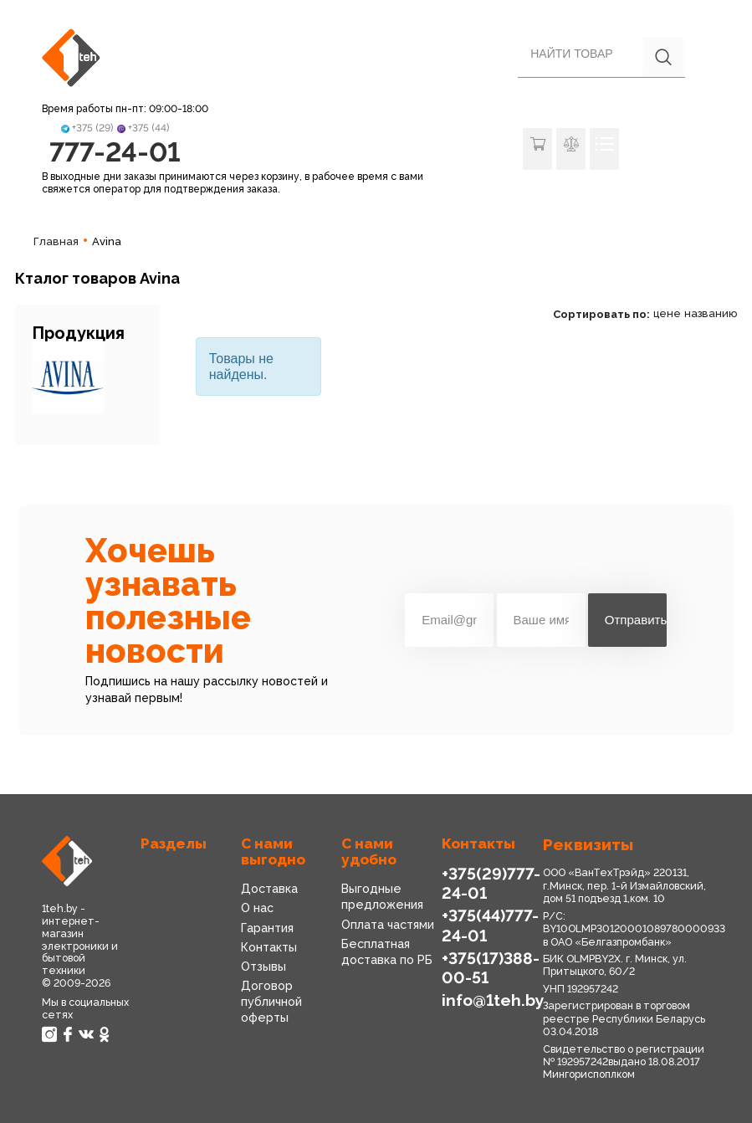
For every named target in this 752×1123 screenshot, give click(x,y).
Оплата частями (387, 924)
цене (667, 313)
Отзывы (263, 966)
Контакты (269, 947)
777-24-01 (115, 151)
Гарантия (267, 928)
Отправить (636, 620)
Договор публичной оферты (271, 1001)
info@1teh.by (493, 1000)
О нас (257, 908)
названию (710, 313)
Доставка (269, 888)
